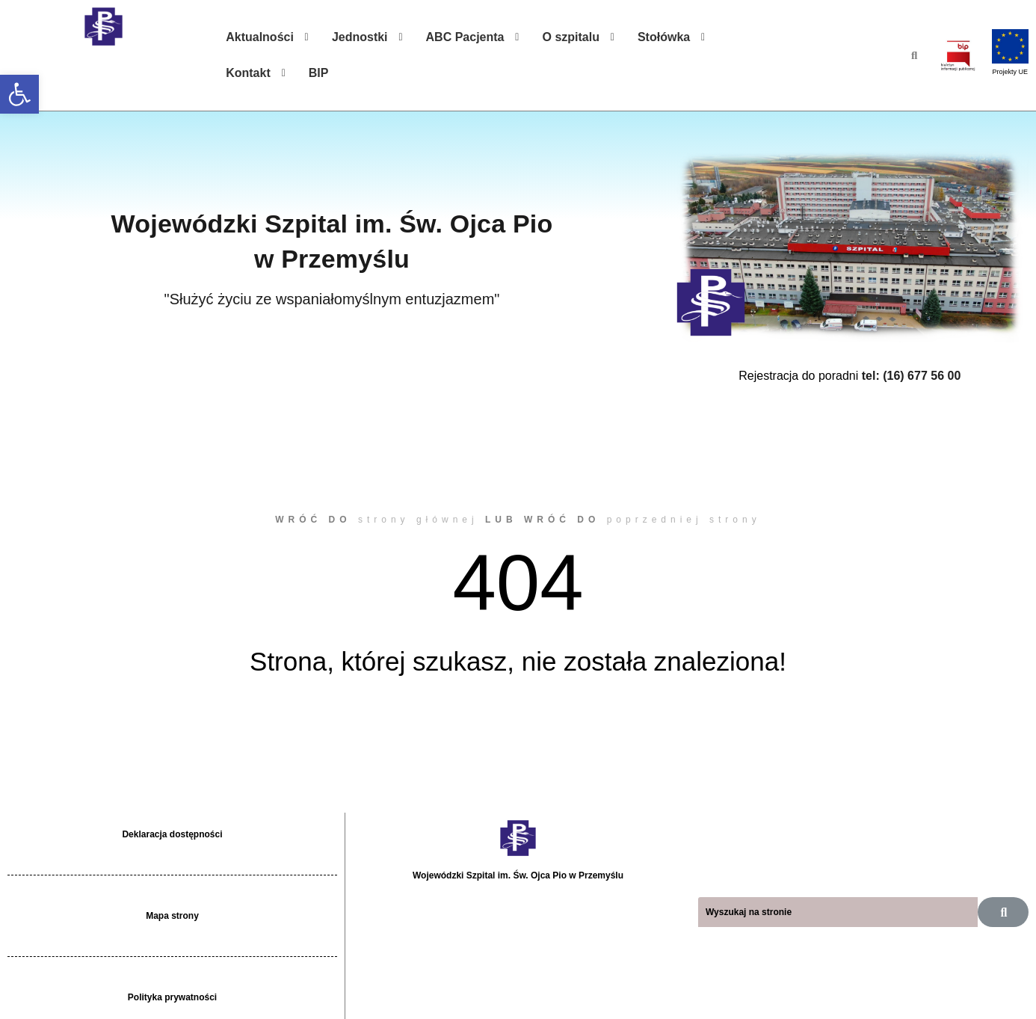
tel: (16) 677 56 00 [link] (911, 375)
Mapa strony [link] (172, 916)
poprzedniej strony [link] (684, 519)
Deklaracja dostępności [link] (172, 834)
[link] (19, 94)
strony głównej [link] (418, 519)
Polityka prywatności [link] (172, 997)
